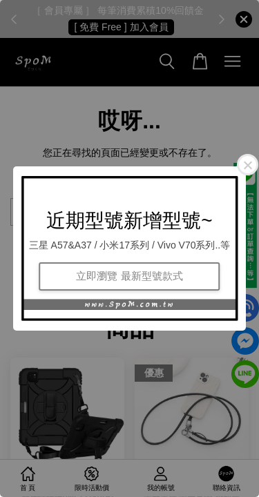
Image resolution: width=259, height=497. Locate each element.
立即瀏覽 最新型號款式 (129, 276)
